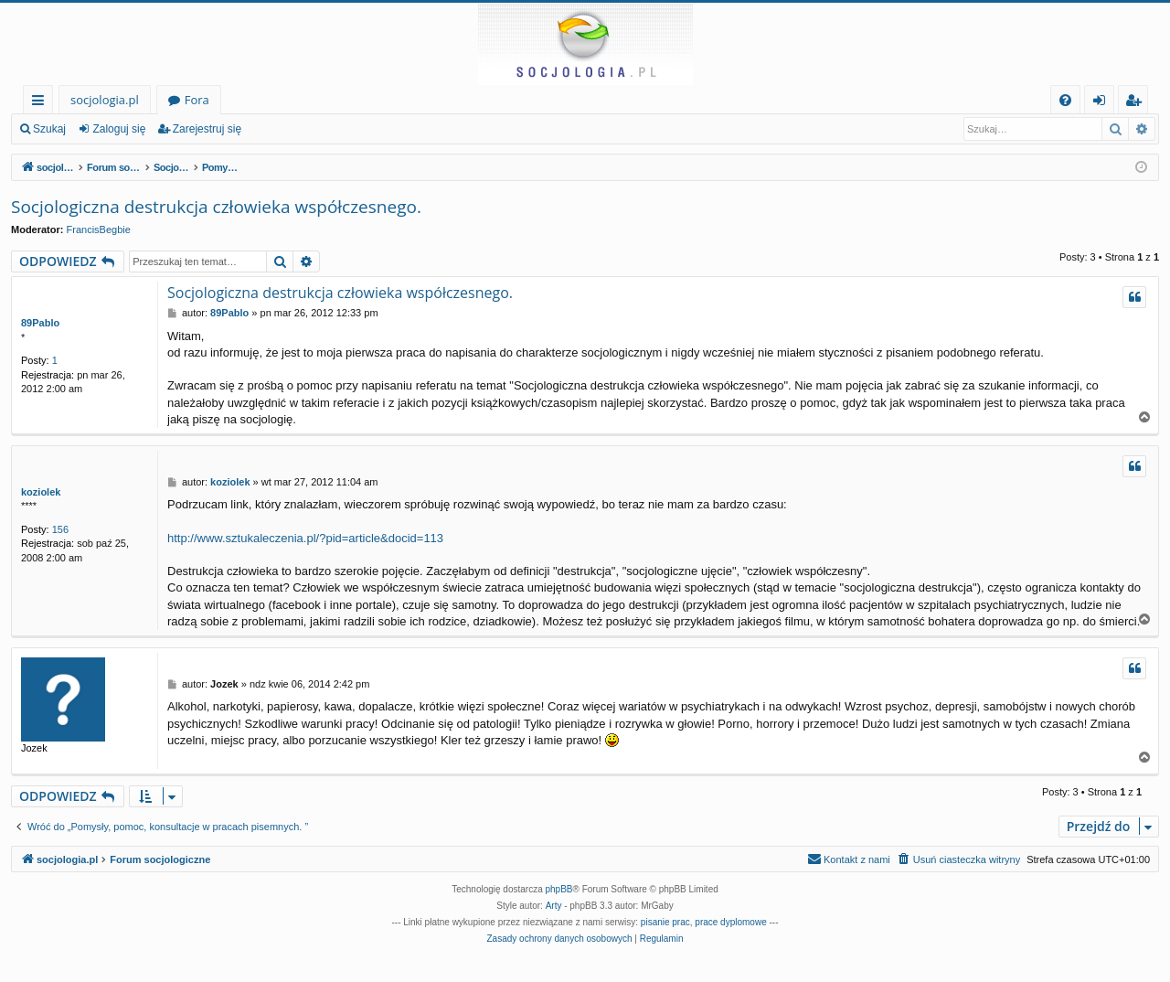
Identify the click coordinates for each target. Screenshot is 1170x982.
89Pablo (40, 322)
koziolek (40, 491)
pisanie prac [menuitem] (665, 922)
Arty (554, 906)
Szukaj (49, 129)
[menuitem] (1065, 100)
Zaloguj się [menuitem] (1102, 102)
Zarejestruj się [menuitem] (1138, 102)
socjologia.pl (104, 99)
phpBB (559, 889)
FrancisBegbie (99, 229)
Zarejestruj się (207, 129)
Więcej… (41, 102)
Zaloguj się (118, 129)
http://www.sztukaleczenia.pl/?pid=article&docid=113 (305, 538)
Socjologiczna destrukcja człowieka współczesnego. (216, 207)
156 (60, 529)
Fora (197, 99)
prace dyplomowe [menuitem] (730, 922)
